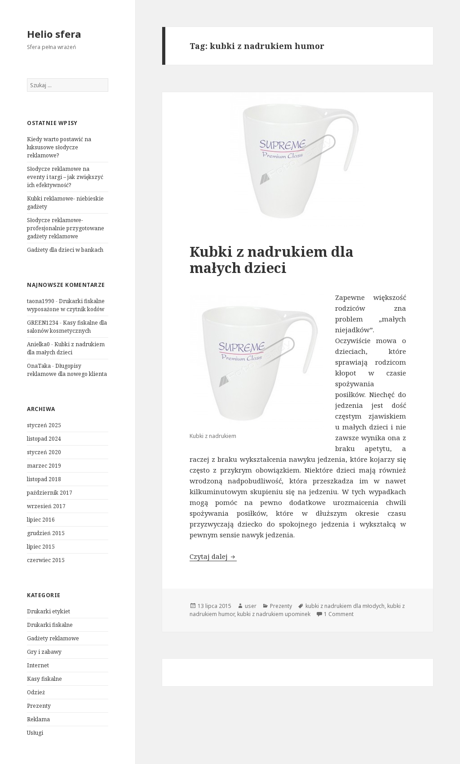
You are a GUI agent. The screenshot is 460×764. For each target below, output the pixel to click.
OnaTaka (39, 366)
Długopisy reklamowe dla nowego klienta (67, 370)
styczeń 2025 (44, 425)
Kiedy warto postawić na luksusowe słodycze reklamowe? (59, 147)
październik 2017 (49, 492)
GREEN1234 (42, 322)
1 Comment (339, 614)
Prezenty (39, 706)
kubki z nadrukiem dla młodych (345, 606)
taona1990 (40, 301)
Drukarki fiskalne (50, 625)
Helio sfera (54, 33)
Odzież (36, 692)
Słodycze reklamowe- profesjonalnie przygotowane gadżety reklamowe (65, 228)
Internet (38, 665)
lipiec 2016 (41, 519)
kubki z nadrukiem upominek (273, 614)
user (251, 606)
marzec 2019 (44, 465)
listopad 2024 (44, 438)
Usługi (35, 733)
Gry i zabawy (44, 652)
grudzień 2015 (46, 533)
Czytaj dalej (213, 556)
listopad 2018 (44, 479)
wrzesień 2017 (46, 506)
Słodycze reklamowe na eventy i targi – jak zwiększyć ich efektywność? (65, 177)
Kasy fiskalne (44, 679)
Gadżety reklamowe (53, 638)
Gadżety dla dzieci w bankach (65, 250)
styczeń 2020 (44, 452)
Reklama (38, 719)
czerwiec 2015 (46, 560)
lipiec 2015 (41, 546)
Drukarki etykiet (48, 611)
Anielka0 (38, 344)
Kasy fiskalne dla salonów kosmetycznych (67, 327)
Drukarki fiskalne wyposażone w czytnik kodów (66, 305)
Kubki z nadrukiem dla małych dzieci (66, 348)
